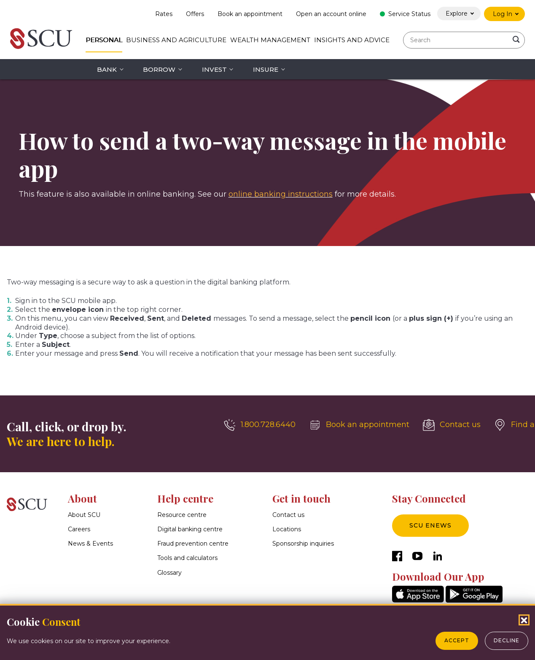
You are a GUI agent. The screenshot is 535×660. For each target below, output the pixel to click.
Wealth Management (270, 40)
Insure (265, 69)
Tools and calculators (187, 558)
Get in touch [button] (301, 498)
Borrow (159, 69)
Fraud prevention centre (193, 544)
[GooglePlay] (474, 600)
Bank (107, 69)
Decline (506, 640)
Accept (456, 640)
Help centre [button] (185, 498)
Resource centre (182, 515)
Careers (79, 529)
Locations (286, 529)
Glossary (169, 572)
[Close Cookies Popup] (524, 620)
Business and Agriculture (176, 40)
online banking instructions (281, 193)
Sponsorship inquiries (303, 544)
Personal (104, 40)
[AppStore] (418, 600)
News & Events (90, 544)
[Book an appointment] (359, 425)
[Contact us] (452, 425)
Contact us (288, 515)
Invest (214, 69)
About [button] (82, 498)
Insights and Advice (352, 40)
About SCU (84, 515)
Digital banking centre (190, 529)
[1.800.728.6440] (260, 425)
